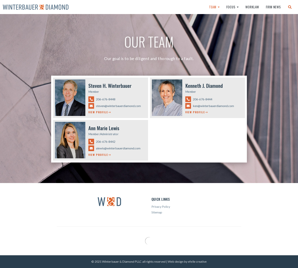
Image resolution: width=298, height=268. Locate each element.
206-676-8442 (101, 141)
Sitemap (156, 212)
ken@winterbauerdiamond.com (209, 106)
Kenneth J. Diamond (204, 85)
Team (212, 7)
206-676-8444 (198, 99)
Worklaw (252, 7)
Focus (230, 7)
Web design (176, 261)
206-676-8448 (101, 99)
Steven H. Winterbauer (110, 85)
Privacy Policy (160, 206)
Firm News (273, 7)
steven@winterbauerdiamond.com (114, 106)
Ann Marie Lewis (103, 128)
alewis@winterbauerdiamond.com (114, 148)
